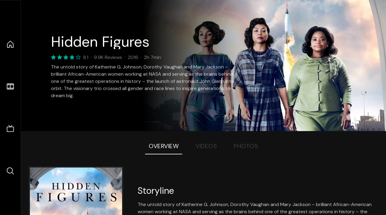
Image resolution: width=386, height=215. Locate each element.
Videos (206, 146)
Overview (164, 146)
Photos (246, 146)
